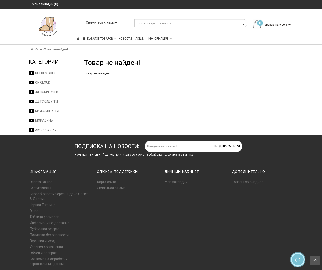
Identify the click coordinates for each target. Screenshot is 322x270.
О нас (34, 211)
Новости (125, 38)
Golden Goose (43, 73)
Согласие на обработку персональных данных (48, 261)
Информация (160, 38)
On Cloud (39, 82)
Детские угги (43, 101)
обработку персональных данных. (171, 154)
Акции (140, 38)
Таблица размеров (44, 217)
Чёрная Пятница (42, 205)
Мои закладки (176, 182)
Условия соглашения (46, 247)
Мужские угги (44, 111)
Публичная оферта (44, 229)
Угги (39, 49)
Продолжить (281, 82)
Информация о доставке (49, 223)
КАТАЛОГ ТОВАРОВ (99, 38)
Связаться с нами (111, 188)
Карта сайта (106, 182)
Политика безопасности (49, 235)
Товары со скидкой (247, 182)
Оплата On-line (41, 182)
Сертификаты (40, 188)
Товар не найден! (56, 49)
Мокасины (41, 120)
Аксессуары (42, 130)
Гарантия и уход (42, 241)
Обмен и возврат (43, 253)
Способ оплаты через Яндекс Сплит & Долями (59, 196)
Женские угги (43, 92)
